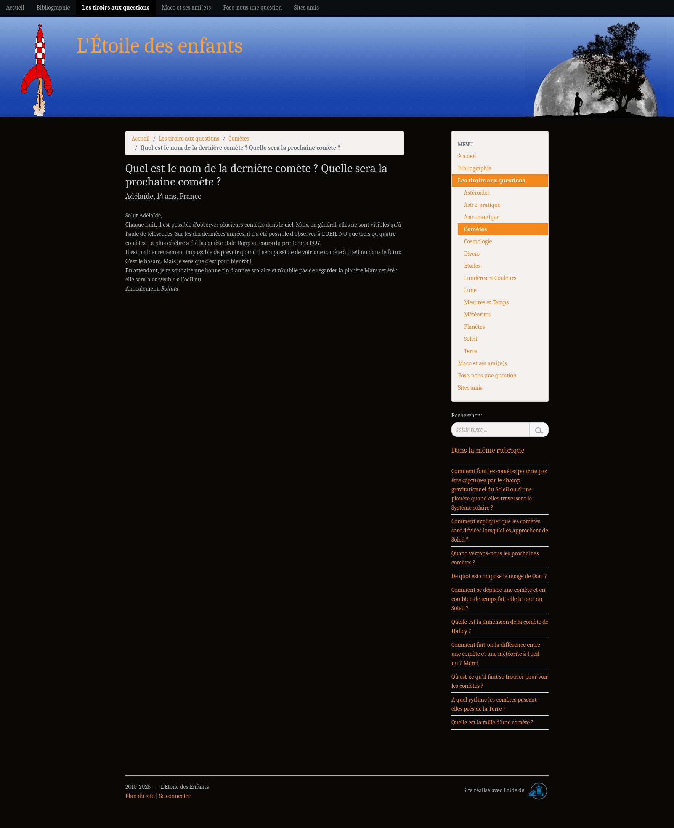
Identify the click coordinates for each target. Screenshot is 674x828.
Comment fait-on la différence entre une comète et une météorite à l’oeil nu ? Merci (495, 654)
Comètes (238, 138)
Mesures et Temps (486, 302)
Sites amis (470, 387)
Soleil (470, 339)
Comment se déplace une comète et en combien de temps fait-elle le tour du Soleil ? (498, 599)
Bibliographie (474, 168)
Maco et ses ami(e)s (482, 363)
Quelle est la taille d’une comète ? (492, 722)
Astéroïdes (477, 192)
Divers (472, 253)
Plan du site (139, 796)
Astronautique (481, 217)
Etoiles (472, 265)
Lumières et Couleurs (490, 278)
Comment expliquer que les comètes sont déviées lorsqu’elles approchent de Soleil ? (499, 530)
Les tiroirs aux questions (189, 138)
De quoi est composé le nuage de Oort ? (499, 576)
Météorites (477, 314)
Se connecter (174, 796)
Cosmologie (478, 241)
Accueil (141, 138)
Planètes (474, 326)
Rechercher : (467, 415)
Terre (470, 351)
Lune (470, 290)
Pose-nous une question (487, 375)
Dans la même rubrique (488, 450)
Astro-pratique (482, 204)
